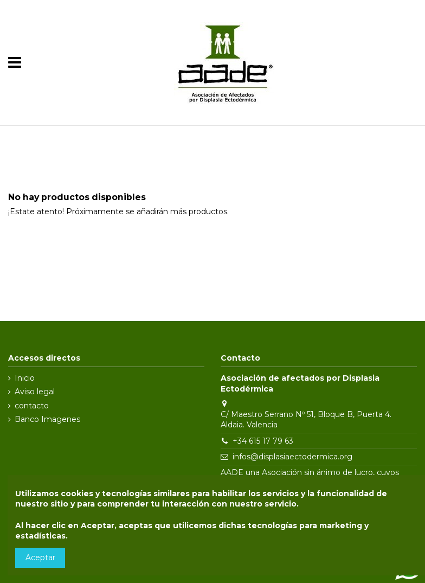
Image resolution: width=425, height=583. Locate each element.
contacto (32, 406)
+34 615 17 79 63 (263, 441)
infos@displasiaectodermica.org (292, 457)
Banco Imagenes (47, 419)
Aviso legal (35, 391)
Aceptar (40, 557)
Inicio (25, 378)
